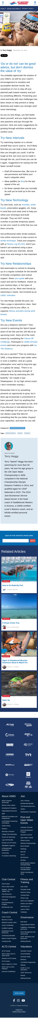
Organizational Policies (27, 924)
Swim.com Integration (27, 901)
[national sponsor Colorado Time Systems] (9, 734)
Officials (23, 965)
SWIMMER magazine (8, 845)
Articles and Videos (14, 8)
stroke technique (8, 241)
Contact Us (19, 1009)
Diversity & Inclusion (8, 831)
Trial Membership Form (27, 806)
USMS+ (22, 809)
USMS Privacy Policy (19, 1011)
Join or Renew (25, 800)
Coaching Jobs (6, 941)
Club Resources (7, 894)
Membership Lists (7, 907)
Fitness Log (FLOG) (15, 244)
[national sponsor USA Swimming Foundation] (28, 784)
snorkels (26, 205)
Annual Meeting (25, 954)
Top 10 (22, 854)
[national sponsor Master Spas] (28, 744)
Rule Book (23, 922)
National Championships (28, 843)
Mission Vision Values (8, 805)
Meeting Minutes (25, 941)
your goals (19, 278)
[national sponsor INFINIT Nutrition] (28, 734)
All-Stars (23, 860)
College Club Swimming (9, 834)
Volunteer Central (25, 951)
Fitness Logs (24, 898)
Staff (3, 813)
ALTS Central (6, 951)
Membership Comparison (28, 812)
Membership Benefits (27, 803)
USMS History (6, 826)
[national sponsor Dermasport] (28, 724)
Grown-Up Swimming (8, 837)
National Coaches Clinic (9, 922)
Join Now (19, 993)
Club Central (6, 884)
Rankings (23, 849)
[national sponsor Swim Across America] (9, 754)
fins (22, 181)
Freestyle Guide (25, 889)
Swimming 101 (25, 906)
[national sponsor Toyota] (28, 774)
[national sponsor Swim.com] (9, 764)
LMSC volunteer (7, 295)
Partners (4, 828)
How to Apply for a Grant (9, 964)
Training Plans (24, 895)
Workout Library (25, 892)
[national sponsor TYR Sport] (28, 754)
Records (23, 852)
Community (5, 853)
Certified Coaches (7, 928)
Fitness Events (25, 840)
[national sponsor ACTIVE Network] (9, 724)
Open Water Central (26, 837)
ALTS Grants (6, 961)
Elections (23, 959)
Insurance (5, 899)
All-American (24, 857)
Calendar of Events (26, 827)
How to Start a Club (8, 886)
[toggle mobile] (3, 3)
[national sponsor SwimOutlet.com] (28, 764)
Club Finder (24, 886)
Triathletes (23, 912)
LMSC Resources (26, 972)
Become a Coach (7, 919)
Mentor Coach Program (9, 938)
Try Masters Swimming (9, 856)
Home (3, 8)
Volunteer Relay (25, 956)
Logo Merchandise (7, 840)
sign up (32, 540)
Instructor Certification (8, 971)
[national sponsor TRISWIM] (9, 784)
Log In (35, 4)
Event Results (24, 846)
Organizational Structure (9, 811)
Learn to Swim (24, 909)
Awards (22, 975)
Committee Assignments (28, 962)
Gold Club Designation (9, 897)
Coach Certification (8, 925)
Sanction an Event (26, 835)
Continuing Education (8, 935)
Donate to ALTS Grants (9, 843)
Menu (3, 4)
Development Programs (9, 808)
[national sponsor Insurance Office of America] (9, 744)
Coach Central (6, 917)
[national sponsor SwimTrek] (9, 774)
